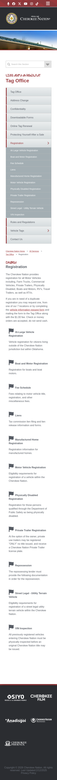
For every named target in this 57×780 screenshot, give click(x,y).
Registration (16, 143)
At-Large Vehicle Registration (24, 150)
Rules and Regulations (22, 222)
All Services (34, 251)
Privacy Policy (28, 773)
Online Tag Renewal (21, 126)
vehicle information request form (27, 310)
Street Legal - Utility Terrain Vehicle (27, 208)
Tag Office (15, 92)
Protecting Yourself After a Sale (27, 134)
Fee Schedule (17, 163)
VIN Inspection (17, 214)
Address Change (19, 100)
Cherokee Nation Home (15, 251)
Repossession (17, 202)
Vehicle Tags (17, 230)
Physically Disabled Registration (25, 189)
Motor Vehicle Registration (22, 182)
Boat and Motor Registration (23, 157)
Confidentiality (18, 109)
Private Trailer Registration (23, 195)
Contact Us (16, 239)
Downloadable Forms (21, 117)
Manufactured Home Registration (26, 176)
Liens (13, 169)
